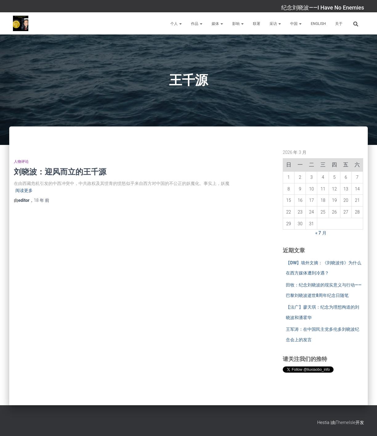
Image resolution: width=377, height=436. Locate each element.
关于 (339, 24)
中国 (296, 24)
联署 (256, 24)
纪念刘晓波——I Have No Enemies (322, 7)
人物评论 (21, 161)
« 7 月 (320, 232)
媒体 (217, 24)
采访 (275, 24)
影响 (238, 24)
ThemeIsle (345, 422)
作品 (196, 24)
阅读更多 (24, 190)
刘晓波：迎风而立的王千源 (60, 171)
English (318, 24)
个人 (176, 24)
